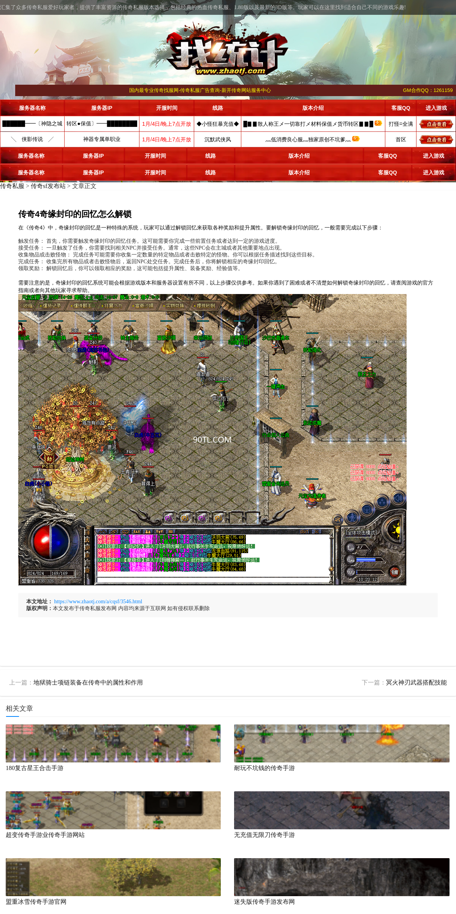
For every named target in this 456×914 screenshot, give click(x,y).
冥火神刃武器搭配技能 (416, 682)
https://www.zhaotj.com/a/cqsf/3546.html (98, 601)
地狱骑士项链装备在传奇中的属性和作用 (88, 682)
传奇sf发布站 (48, 186)
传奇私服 (12, 186)
